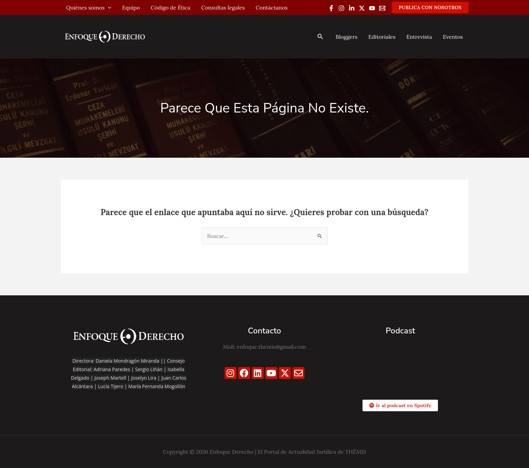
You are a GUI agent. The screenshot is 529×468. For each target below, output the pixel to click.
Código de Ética (171, 7)
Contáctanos (271, 7)
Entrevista (419, 36)
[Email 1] (382, 8)
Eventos (453, 36)
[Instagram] (341, 8)
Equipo (131, 7)
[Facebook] (331, 8)
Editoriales (381, 36)
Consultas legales (223, 7)
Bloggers (346, 36)
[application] (108, 7)
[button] (430, 7)
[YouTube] (372, 8)
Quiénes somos (88, 7)
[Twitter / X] (362, 8)
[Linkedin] (352, 8)
